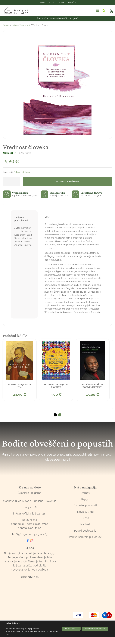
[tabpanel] (20, 369)
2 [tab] (59, 419)
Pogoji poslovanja (85, 535)
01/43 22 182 (29, 511)
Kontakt (85, 529)
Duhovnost (26, 25)
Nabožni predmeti (85, 510)
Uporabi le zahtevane (93, 629)
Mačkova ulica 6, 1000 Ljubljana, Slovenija (29, 505)
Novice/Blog (85, 516)
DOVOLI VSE (66, 629)
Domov (6, 25)
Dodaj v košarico (70, 181)
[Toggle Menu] (97, 11)
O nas (85, 522)
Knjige (15, 25)
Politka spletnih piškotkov (85, 541)
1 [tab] (55, 419)
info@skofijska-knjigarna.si (29, 518)
